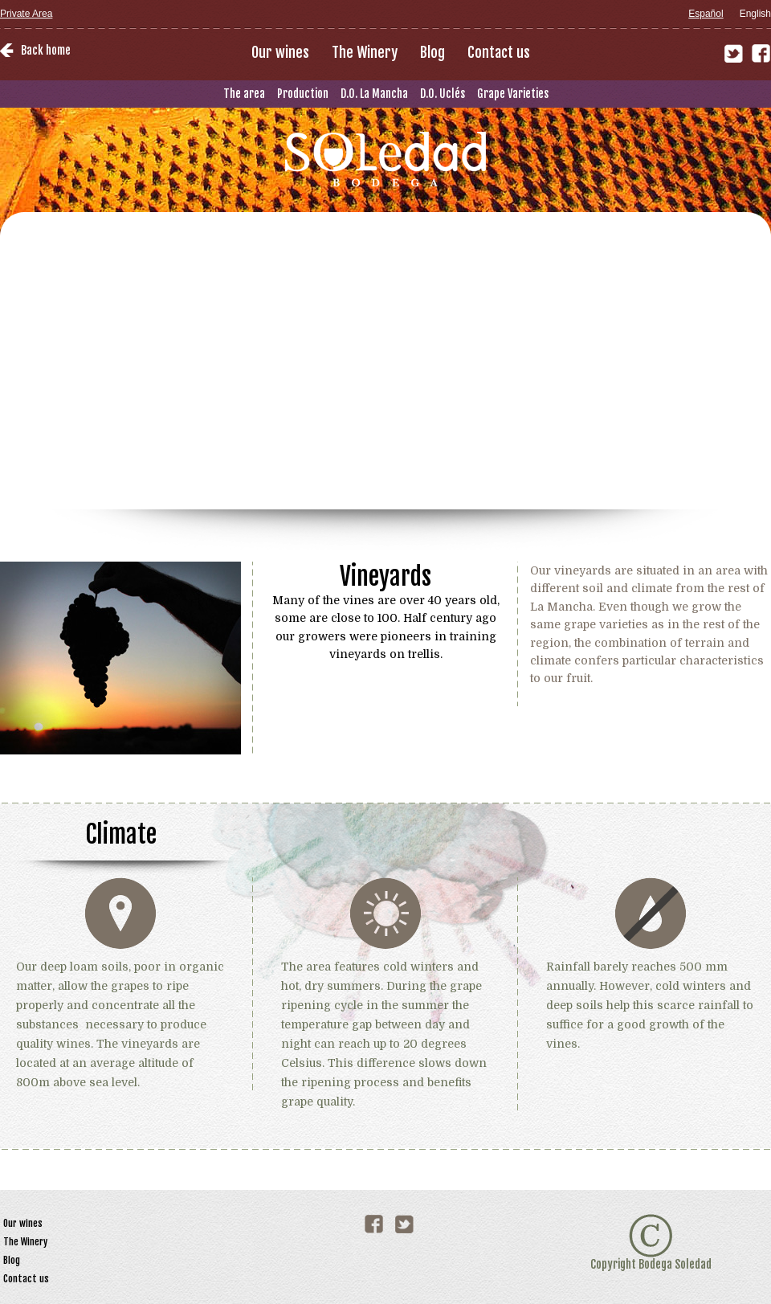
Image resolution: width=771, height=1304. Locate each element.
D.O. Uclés (442, 93)
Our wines (280, 52)
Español (705, 13)
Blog (432, 52)
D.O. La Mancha (374, 93)
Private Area (26, 13)
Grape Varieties (513, 93)
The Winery (365, 52)
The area (244, 93)
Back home (46, 50)
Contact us (498, 52)
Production (302, 93)
